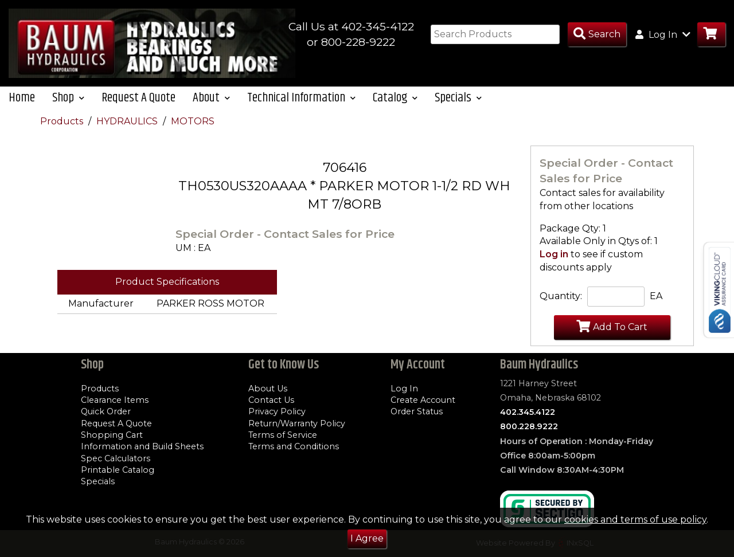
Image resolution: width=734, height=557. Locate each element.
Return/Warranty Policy (296, 423)
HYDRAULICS (128, 121)
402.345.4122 (527, 412)
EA (656, 296)
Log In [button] (663, 34)
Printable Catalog (117, 470)
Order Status (417, 411)
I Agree (367, 538)
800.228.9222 (529, 426)
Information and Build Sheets (142, 446)
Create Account (423, 400)
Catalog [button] (395, 98)
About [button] (211, 98)
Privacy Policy (277, 411)
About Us (267, 388)
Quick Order (106, 411)
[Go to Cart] (711, 34)
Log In (404, 388)
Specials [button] (458, 98)
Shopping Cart (112, 435)
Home (22, 98)
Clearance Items (115, 400)
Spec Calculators (115, 458)
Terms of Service (282, 435)
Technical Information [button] (301, 98)
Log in (554, 254)
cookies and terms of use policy (635, 519)
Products (62, 121)
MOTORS (192, 121)
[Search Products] (597, 34)
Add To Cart (611, 326)
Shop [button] (68, 98)
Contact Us (271, 400)
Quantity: (561, 296)
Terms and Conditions (293, 446)
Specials (98, 481)
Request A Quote (138, 98)
